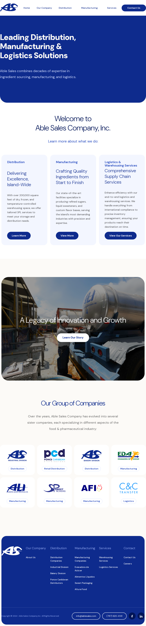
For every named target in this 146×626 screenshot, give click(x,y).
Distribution (65, 7)
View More (67, 235)
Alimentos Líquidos (85, 576)
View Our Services (120, 235)
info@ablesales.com (86, 615)
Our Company (44, 7)
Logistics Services (108, 567)
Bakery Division (58, 573)
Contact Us (133, 7)
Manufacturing (89, 7)
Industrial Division (59, 567)
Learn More (19, 235)
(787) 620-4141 (114, 615)
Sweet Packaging (83, 583)
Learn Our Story (73, 337)
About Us (31, 557)
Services (111, 7)
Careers (128, 563)
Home (27, 7)
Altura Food (81, 589)
